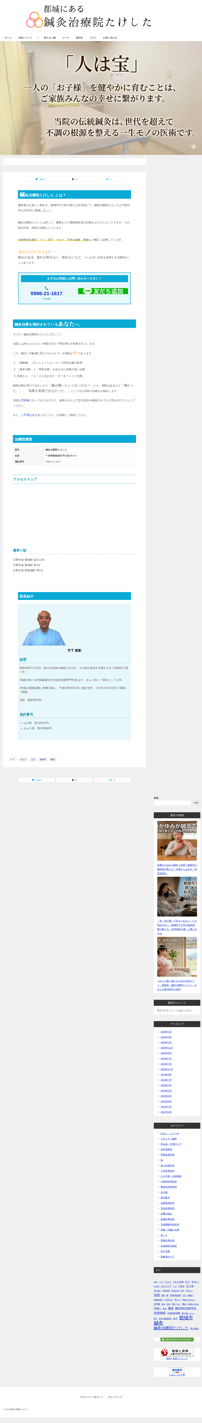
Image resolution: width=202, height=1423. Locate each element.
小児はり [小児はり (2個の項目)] (168, 1299)
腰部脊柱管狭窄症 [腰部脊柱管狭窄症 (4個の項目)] (185, 1308)
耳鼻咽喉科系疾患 (170, 1224)
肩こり (164, 1235)
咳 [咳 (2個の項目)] (167, 1295)
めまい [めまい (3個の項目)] (195, 1281)
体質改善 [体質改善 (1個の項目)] (166, 1291)
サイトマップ (115, 1397)
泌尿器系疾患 (168, 1203)
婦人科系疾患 (168, 1165)
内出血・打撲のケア (171, 1144)
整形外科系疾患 (169, 1187)
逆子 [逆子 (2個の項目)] (175, 1318)
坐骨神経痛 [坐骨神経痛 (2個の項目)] (175, 1295)
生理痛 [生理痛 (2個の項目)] (157, 1304)
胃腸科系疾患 (168, 1240)
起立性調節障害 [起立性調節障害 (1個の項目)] (165, 1319)
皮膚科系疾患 (168, 1219)
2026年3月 (166, 1037)
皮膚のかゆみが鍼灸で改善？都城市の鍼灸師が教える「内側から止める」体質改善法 (177, 869)
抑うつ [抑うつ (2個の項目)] (178, 1299)
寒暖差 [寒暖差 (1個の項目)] (190, 1295)
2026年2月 (166, 1042)
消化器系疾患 (168, 1208)
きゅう (23, 759)
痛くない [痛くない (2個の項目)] (176, 1304)
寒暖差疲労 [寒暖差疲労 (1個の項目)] (158, 1300)
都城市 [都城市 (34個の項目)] (186, 1318)
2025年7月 (166, 1058)
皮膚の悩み (166, 1213)
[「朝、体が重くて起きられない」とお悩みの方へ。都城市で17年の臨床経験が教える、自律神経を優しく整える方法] (177, 897)
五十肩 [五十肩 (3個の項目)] (190, 1286)
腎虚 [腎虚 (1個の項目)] (164, 1309)
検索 (156, 798)
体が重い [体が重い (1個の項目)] (157, 1291)
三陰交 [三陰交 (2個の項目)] (181, 1286)
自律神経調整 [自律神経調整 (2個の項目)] (173, 1313)
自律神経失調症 (169, 1246)
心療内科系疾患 (169, 1181)
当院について (25, 37)
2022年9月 (166, 1096)
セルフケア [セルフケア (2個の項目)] (166, 1286)
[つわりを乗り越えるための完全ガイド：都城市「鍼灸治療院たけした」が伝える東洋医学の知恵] (177, 957)
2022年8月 (166, 1101)
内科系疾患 (166, 1149)
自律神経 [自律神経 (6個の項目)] (160, 1313)
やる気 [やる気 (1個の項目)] (156, 1286)
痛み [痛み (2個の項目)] (184, 1304)
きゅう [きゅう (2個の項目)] (168, 1282)
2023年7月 (166, 1080)
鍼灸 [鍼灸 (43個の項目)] (158, 1323)
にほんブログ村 (177, 1374)
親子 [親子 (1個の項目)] (155, 1319)
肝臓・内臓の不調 (170, 1229)
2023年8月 (166, 1074)
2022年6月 (166, 1112)
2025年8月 (166, 1053)
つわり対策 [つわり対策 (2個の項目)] (178, 1282)
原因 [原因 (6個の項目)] (157, 1295)
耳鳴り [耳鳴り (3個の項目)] (157, 1308)
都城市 (43, 759)
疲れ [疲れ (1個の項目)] (163, 1304)
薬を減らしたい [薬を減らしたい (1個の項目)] (188, 1313)
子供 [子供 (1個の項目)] (184, 1295)
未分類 (164, 1192)
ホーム (8, 37)
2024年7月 (166, 1064)
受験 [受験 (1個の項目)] (163, 1295)
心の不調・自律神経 (171, 1176)
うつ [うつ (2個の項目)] (161, 1282)
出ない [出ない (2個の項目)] (189, 1290)
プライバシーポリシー (91, 1397)
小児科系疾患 (168, 1171)
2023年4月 (166, 1085)
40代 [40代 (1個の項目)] (156, 1282)
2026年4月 (166, 1031)
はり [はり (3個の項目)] (187, 1281)
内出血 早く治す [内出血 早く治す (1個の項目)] (178, 1291)
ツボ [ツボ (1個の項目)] (175, 1286)
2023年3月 (166, 1090)
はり (33, 759)
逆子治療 (165, 1251)
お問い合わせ (110, 37)
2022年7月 (166, 1106)
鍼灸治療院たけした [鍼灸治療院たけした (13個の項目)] (171, 1328)
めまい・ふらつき (170, 1133)
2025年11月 (167, 1047)
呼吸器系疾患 (168, 1154)
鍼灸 (53, 759)
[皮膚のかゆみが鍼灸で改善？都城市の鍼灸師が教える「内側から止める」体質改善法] (177, 841)
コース (65, 37)
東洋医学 (165, 1197)
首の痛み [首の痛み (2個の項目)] (194, 1328)
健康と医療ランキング (177, 1358)
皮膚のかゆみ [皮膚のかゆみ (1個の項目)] (193, 1304)
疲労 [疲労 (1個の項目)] (169, 1304)
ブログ (92, 37)
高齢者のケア (168, 1256)
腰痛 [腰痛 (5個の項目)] (171, 1308)
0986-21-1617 (47, 293)
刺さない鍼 (50, 37)
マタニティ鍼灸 (169, 1138)
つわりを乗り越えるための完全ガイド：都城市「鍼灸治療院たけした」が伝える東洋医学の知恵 (177, 985)
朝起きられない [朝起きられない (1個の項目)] (189, 1300)
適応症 (79, 37)
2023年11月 (167, 1069)
